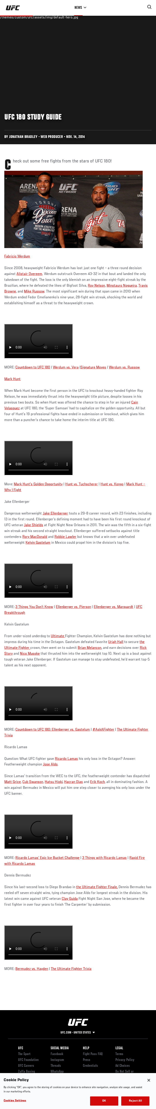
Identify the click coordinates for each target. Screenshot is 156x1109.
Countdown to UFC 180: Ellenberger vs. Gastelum (52, 730)
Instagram (57, 1060)
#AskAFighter (103, 730)
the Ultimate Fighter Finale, (97, 887)
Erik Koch (97, 782)
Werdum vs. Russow (124, 368)
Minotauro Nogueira (122, 286)
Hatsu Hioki (54, 782)
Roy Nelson (96, 286)
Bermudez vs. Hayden (31, 969)
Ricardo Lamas (66, 759)
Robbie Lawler (65, 537)
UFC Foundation (28, 1060)
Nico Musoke (30, 654)
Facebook (57, 1054)
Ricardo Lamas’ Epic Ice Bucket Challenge (47, 858)
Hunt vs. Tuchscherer (81, 484)
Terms (119, 1054)
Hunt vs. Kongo (111, 484)
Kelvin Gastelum (38, 543)
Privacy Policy (124, 1060)
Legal (119, 1048)
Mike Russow (34, 292)
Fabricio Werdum (17, 257)
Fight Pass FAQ (93, 1054)
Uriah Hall (115, 642)
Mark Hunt (12, 379)
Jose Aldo (50, 765)
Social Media (60, 1048)
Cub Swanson (32, 782)
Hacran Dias (73, 782)
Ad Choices (122, 1066)
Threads (56, 1066)
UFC (20, 1048)
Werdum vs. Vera (66, 368)
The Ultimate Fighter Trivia (71, 969)
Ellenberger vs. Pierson (73, 607)
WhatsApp (57, 1072)
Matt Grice (12, 782)
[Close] (149, 1087)
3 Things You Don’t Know (34, 607)
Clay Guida (70, 899)
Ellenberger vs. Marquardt (113, 607)
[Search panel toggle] (149, 7)
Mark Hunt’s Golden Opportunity (38, 484)
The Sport (24, 1054)
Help (86, 1048)
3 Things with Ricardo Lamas (104, 858)
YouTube (56, 1078)
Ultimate (58, 636)
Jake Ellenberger (55, 514)
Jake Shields (33, 525)
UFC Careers (26, 1066)
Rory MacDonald (34, 537)
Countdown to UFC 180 (32, 368)
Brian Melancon (89, 648)
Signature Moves (93, 368)
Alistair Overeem (29, 274)
